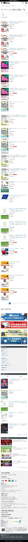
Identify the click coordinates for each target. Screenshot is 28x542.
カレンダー (4, 356)
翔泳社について (3, 524)
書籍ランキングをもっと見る (22, 434)
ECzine (17, 536)
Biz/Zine (20, 536)
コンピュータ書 (5, 351)
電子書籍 (3, 358)
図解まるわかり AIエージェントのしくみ (16, 101)
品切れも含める (4, 17)
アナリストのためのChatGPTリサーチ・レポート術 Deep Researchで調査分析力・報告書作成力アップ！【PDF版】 (18, 156)
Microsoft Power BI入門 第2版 (14, 261)
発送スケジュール (4, 493)
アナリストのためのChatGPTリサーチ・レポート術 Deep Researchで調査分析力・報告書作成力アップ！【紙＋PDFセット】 (18, 169)
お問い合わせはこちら (5, 516)
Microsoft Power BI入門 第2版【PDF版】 (16, 275)
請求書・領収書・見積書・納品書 (7, 510)
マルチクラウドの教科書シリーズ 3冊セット (17, 248)
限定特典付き (3, 367)
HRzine (16, 537)
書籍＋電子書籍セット (5, 365)
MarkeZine (7, 536)
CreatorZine (12, 537)
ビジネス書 (4, 360)
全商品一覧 (3, 348)
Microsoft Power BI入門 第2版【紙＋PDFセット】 (18, 288)
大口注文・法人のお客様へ (6, 514)
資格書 (3, 361)
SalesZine (7, 537)
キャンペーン (14, 53)
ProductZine (21, 537)
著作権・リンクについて (4, 523)
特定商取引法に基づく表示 (4, 521)
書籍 (2, 350)
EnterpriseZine (12, 536)
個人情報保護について (4, 522)
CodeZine (2, 536)
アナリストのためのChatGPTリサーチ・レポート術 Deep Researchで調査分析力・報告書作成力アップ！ (18, 116)
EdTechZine (3, 537)
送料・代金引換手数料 (5, 472)
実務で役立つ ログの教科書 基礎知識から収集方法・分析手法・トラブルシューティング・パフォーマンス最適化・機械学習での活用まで (17, 209)
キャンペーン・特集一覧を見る (22, 467)
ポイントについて (4, 512)
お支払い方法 (4, 476)
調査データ (3, 369)
